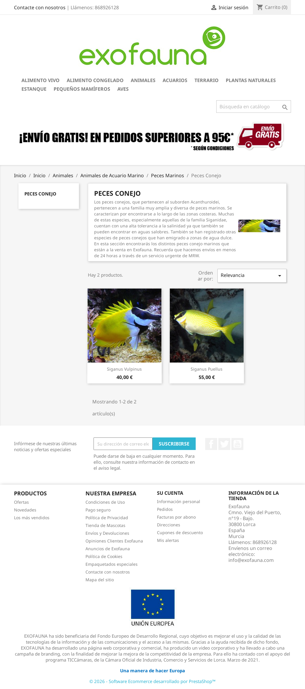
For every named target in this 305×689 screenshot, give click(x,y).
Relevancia (252, 275)
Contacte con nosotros (40, 7)
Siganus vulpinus (124, 369)
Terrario (206, 80)
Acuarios (175, 80)
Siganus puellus (206, 369)
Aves (123, 89)
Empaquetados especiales (111, 564)
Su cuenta (170, 493)
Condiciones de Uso (105, 502)
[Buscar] (253, 106)
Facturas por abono (176, 517)
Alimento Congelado (95, 80)
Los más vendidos (31, 517)
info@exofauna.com (251, 560)
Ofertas (21, 502)
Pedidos (165, 509)
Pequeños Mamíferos (82, 89)
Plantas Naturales (251, 80)
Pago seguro (98, 510)
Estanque (33, 89)
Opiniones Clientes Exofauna (114, 541)
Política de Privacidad (106, 517)
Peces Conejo (40, 194)
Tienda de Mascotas (105, 525)
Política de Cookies (103, 556)
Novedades (25, 510)
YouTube (237, 444)
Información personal (178, 501)
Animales (143, 80)
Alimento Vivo (40, 80)
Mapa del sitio (99, 579)
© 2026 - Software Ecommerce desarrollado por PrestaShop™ (152, 681)
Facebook (211, 444)
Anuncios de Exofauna (107, 548)
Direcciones (168, 525)
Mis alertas (168, 540)
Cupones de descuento (180, 532)
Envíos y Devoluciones (107, 533)
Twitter (224, 444)
